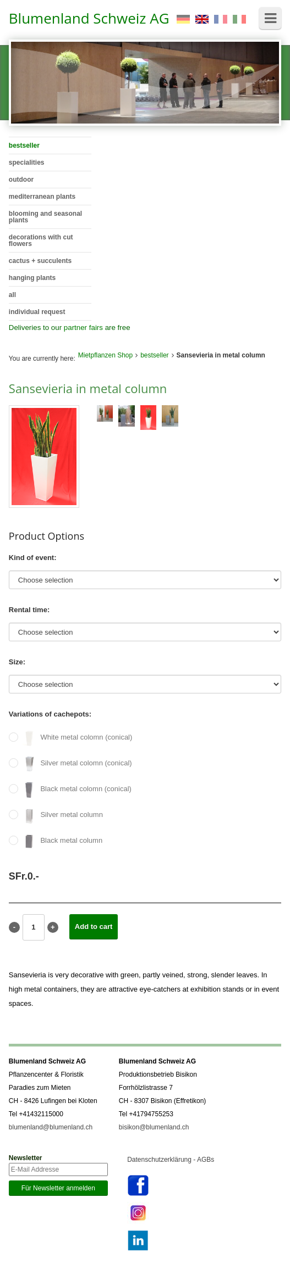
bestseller (154, 355)
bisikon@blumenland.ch (154, 1127)
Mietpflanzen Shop (105, 355)
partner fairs (83, 327)
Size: (17, 662)
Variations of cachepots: (50, 714)
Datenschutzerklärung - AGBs (170, 1159)
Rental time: (29, 610)
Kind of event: (33, 557)
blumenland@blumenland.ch (50, 1127)
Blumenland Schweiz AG (89, 18)
